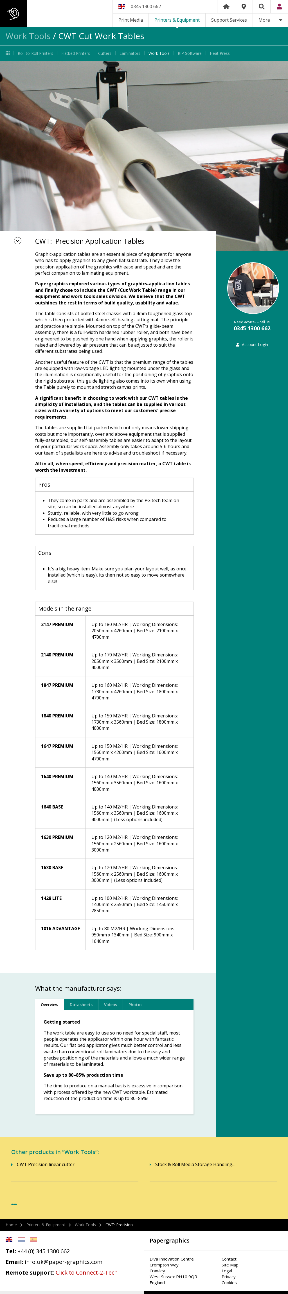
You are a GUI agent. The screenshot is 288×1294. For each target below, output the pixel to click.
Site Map (230, 1265)
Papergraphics (52, 13)
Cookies (229, 1282)
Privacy (229, 1276)
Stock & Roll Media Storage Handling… (195, 1164)
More (264, 20)
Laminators (130, 53)
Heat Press (220, 53)
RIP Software (190, 53)
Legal (227, 1270)
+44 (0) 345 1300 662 (43, 1251)
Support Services (229, 20)
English (9, 1239)
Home (226, 6)
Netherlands (21, 1239)
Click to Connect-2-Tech (87, 1272)
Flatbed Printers (75, 53)
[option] (144, 156)
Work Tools (28, 36)
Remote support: (30, 1272)
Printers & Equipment (177, 20)
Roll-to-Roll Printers (35, 53)
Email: (14, 1262)
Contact (229, 1259)
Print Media (130, 20)
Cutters (104, 53)
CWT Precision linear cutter (46, 1164)
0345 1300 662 (146, 6)
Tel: (11, 1251)
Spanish (33, 1239)
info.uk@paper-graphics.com (63, 1262)
